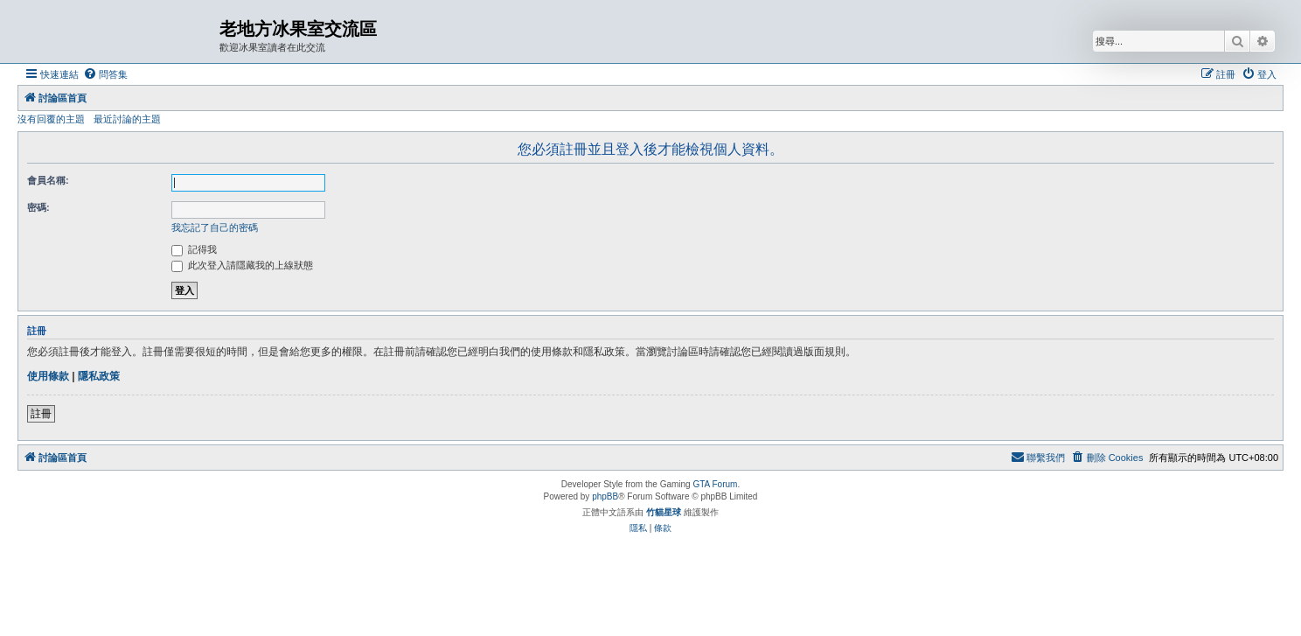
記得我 (194, 249)
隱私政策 (99, 376)
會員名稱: (48, 180)
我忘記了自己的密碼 (214, 227)
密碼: (38, 207)
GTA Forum (714, 484)
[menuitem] (105, 74)
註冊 (41, 414)
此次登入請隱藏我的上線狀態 (242, 265)
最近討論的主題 (127, 119)
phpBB (605, 496)
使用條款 (48, 376)
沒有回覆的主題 (51, 119)
